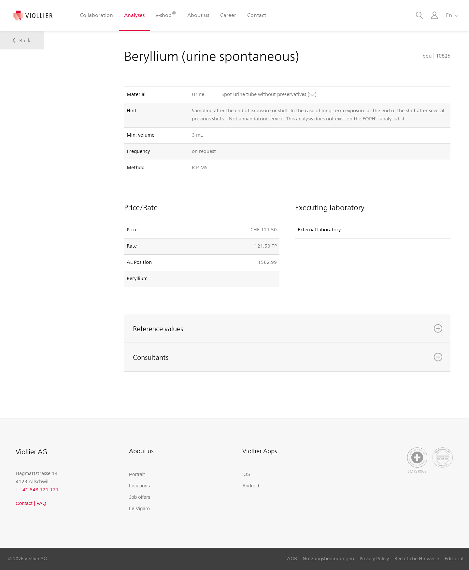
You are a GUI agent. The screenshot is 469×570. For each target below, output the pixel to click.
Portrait (137, 474)
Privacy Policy (374, 558)
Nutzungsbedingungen (328, 558)
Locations (139, 485)
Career (228, 14)
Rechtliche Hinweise (416, 558)
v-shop (166, 14)
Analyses (134, 14)
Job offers (139, 497)
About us (198, 14)
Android (250, 485)
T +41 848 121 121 (37, 489)
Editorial (454, 558)
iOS (246, 474)
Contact (256, 14)
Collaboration (96, 14)
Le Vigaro (139, 508)
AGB (292, 558)
